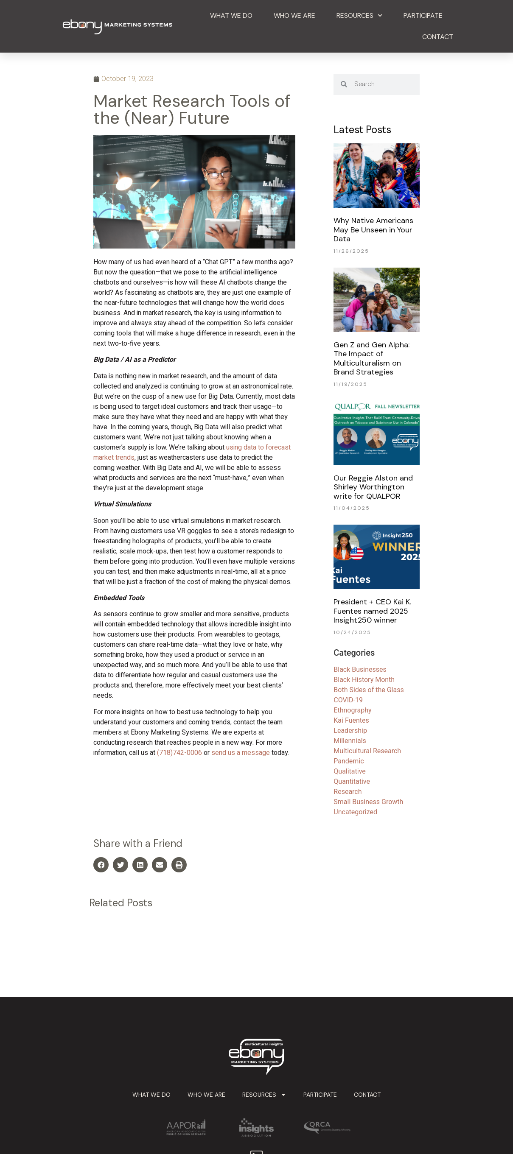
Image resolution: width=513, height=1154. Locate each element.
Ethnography (352, 710)
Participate (423, 15)
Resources (359, 15)
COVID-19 (348, 700)
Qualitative (350, 771)
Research (348, 792)
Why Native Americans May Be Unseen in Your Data (373, 229)
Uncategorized (355, 812)
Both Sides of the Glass (369, 690)
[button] (101, 864)
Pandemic (349, 761)
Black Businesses (360, 669)
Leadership (350, 730)
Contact (437, 36)
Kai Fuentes (351, 720)
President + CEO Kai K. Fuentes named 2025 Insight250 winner (372, 611)
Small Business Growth (368, 802)
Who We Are (294, 15)
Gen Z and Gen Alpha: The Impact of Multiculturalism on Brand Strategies (371, 358)
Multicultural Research (367, 751)
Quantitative (352, 781)
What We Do (231, 15)
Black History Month (364, 680)
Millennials (350, 741)
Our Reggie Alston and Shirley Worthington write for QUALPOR (373, 487)
